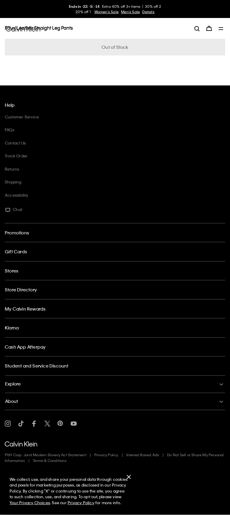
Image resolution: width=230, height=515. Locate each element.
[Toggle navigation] (221, 29)
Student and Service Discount (37, 366)
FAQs (9, 129)
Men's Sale (130, 11)
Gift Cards (16, 252)
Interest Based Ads (142, 454)
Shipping (13, 181)
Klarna (12, 328)
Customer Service (22, 116)
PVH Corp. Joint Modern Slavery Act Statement (45, 454)
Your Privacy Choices (30, 502)
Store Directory (21, 290)
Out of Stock (115, 47)
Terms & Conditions (49, 460)
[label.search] (197, 28)
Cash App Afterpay (25, 347)
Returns (12, 168)
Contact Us (15, 142)
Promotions (17, 233)
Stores (11, 271)
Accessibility (16, 195)
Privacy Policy (106, 454)
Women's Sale (106, 11)
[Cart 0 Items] (209, 28)
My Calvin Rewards (25, 309)
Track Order (16, 155)
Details (148, 11)
